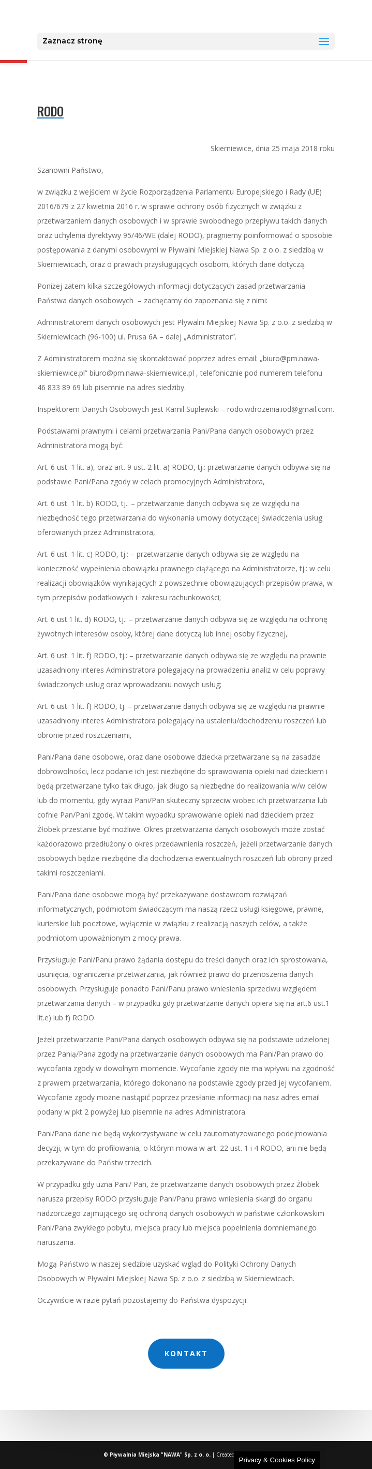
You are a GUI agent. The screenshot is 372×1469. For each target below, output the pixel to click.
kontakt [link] (186, 1353)
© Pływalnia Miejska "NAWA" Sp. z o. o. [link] (157, 1454)
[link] (187, 16)
